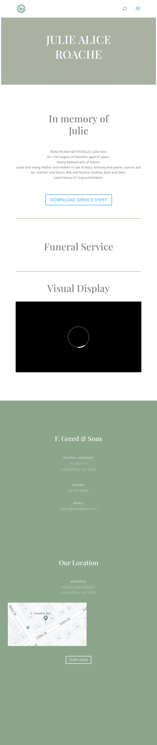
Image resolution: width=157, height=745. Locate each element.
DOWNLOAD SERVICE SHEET (78, 200)
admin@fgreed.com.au (78, 508)
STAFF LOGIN (78, 660)
